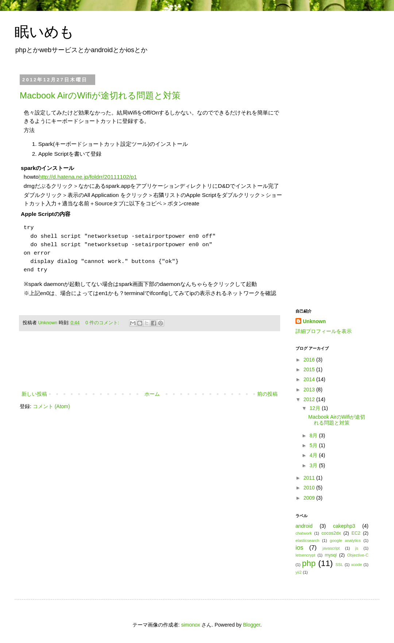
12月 (315, 408)
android (304, 526)
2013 (310, 389)
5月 (314, 445)
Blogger (251, 625)
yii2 (299, 572)
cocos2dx (331, 533)
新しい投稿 (34, 394)
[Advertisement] (149, 369)
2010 (310, 488)
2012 (310, 399)
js (356, 548)
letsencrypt (305, 555)
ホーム (152, 394)
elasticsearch (307, 540)
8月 (314, 435)
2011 (310, 478)
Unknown (48, 322)
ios (299, 547)
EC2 (355, 533)
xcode (356, 564)
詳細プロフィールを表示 (324, 331)
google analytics (345, 540)
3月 (314, 465)
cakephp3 (344, 526)
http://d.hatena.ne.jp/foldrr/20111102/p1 (88, 177)
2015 (310, 369)
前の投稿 (267, 394)
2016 (310, 360)
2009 (310, 498)
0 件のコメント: (102, 322)
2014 (310, 379)
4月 (314, 455)
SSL (339, 564)
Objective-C (357, 555)
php (309, 563)
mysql (331, 555)
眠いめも (44, 32)
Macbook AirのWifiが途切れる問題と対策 (100, 95)
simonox (190, 625)
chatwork (304, 533)
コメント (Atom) (51, 406)
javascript (331, 548)
